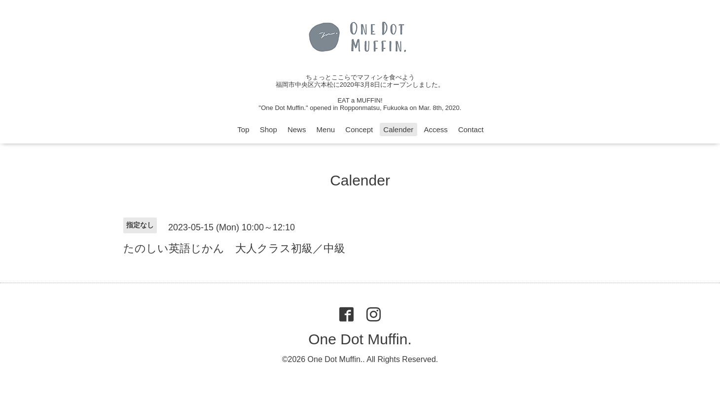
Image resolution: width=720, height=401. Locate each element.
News (297, 129)
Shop (268, 129)
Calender (398, 129)
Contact (471, 129)
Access (435, 129)
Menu (326, 129)
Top (243, 129)
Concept (359, 129)
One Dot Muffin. (360, 339)
